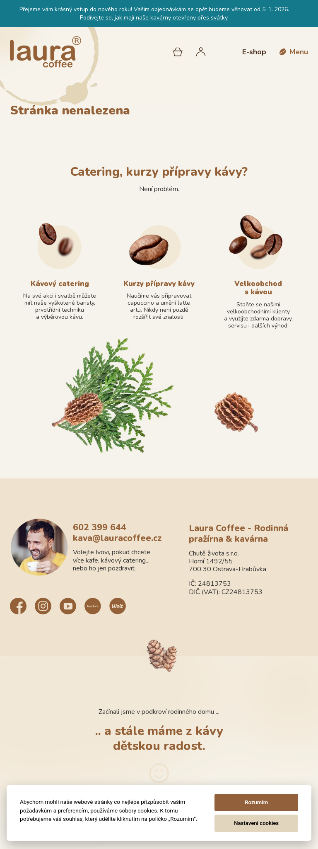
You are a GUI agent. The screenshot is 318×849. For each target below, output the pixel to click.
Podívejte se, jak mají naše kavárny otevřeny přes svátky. (154, 18)
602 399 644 (99, 527)
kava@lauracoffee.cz (117, 538)
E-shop (254, 52)
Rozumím (256, 802)
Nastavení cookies (256, 823)
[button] (293, 52)
